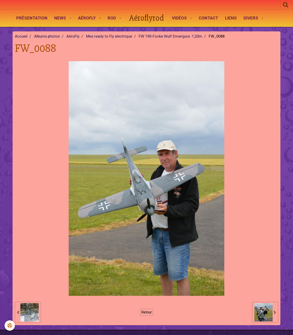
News (60, 18)
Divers (251, 18)
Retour (146, 312)
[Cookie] (10, 325)
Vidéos (180, 18)
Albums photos (47, 36)
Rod (112, 18)
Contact (208, 18)
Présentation (31, 18)
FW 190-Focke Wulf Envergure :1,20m (170, 36)
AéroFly (87, 18)
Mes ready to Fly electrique (109, 36)
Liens (231, 18)
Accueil (21, 36)
